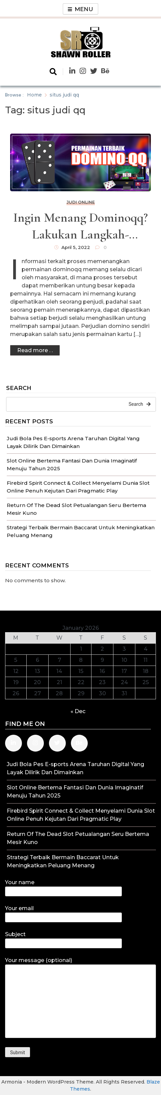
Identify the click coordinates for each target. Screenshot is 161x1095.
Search (18, 388)
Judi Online (80, 202)
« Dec (78, 711)
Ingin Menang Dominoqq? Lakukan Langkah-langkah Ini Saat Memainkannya (80, 226)
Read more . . (35, 350)
